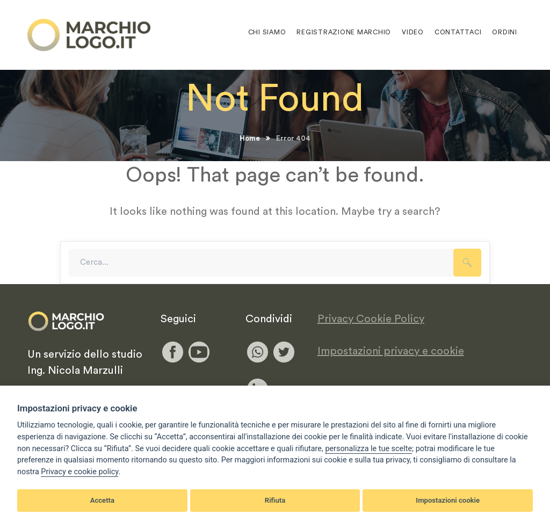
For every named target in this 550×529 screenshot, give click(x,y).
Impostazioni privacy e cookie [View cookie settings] (390, 351)
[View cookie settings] (368, 449)
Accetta (102, 500)
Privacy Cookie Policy (370, 319)
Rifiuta (275, 500)
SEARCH (467, 263)
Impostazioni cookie (448, 500)
